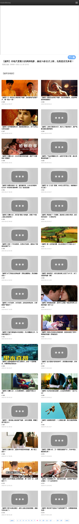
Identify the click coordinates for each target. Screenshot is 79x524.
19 (61, 520)
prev (12, 520)
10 (43, 520)
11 (47, 520)
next (67, 520)
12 (50, 520)
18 (57, 520)
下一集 (72, 57)
